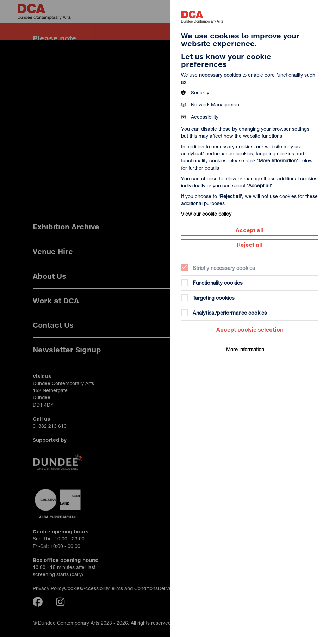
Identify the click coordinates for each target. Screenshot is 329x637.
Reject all (250, 244)
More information (245, 349)
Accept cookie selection (250, 329)
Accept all (250, 230)
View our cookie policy (206, 214)
